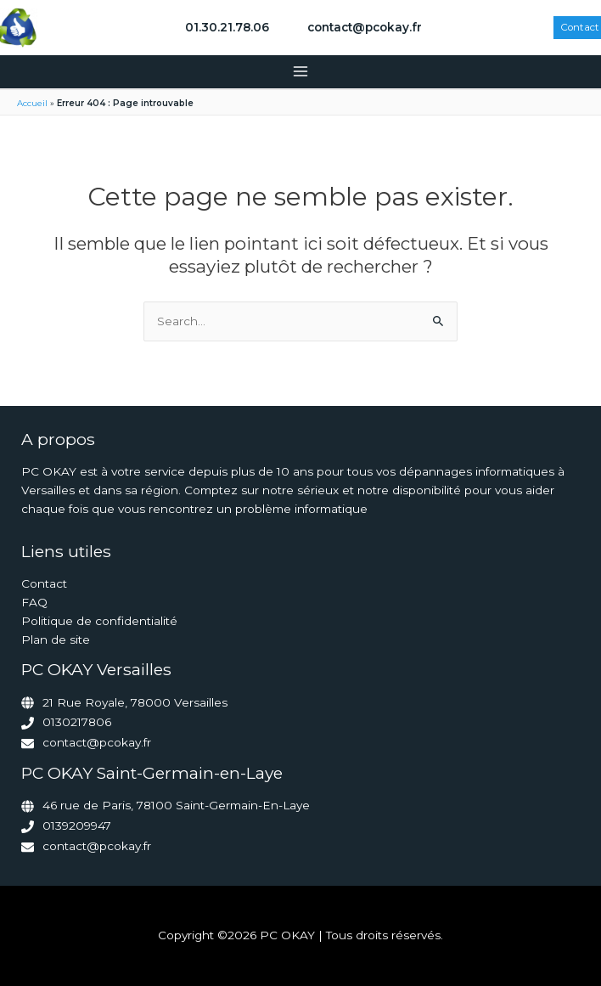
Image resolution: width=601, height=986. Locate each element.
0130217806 (76, 723)
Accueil (32, 104)
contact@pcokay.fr (96, 743)
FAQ (34, 602)
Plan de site (55, 639)
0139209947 (76, 826)
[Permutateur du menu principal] (300, 72)
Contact (44, 583)
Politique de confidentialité (99, 621)
